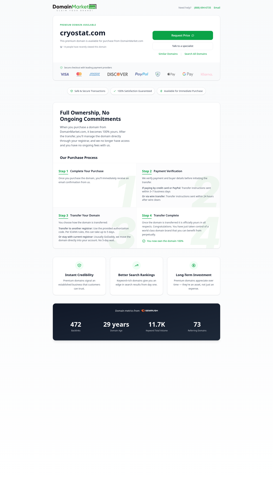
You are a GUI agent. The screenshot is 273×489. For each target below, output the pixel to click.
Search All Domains (196, 53)
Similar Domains (168, 53)
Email (217, 7)
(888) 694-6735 (202, 7)
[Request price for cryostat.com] (183, 35)
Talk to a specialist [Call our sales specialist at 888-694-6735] (182, 46)
